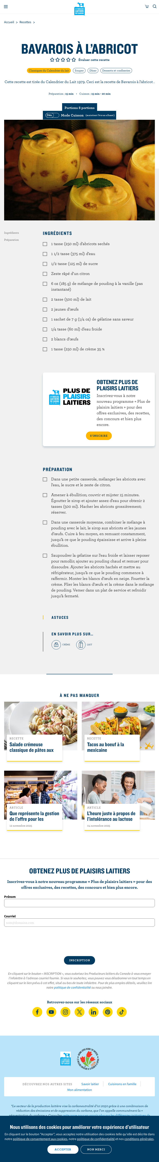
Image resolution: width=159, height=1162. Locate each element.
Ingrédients (11, 232)
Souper (79, 70)
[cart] (147, 6)
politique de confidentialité (72, 987)
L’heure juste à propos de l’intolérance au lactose (111, 816)
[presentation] (79, 941)
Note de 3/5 (63, 60)
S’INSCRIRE (99, 435)
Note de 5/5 (73, 60)
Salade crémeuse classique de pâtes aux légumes (32, 750)
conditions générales (139, 1139)
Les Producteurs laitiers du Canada (79, 8)
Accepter (63, 1149)
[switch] (79, 115)
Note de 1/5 (52, 60)
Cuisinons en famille (122, 1084)
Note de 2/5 (57, 60)
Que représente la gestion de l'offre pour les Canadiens (34, 819)
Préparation (11, 239)
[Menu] (6, 6)
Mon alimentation (79, 1090)
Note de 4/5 (68, 60)
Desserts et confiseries (116, 70)
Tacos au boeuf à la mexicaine (105, 747)
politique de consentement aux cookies (40, 1139)
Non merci (96, 1149)
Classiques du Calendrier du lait (49, 70)
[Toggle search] (155, 6)
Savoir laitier (90, 1084)
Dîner (92, 70)
